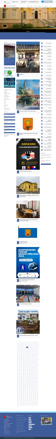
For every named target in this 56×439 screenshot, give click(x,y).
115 (23, 352)
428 (23, 391)
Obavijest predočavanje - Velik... (23, 243)
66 (28, 347)
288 (31, 373)
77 (23, 348)
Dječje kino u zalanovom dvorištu (25, 171)
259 (17, 370)
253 (27, 369)
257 (35, 369)
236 (36, 366)
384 (23, 385)
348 (17, 381)
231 (27, 366)
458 (17, 395)
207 (25, 363)
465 (31, 395)
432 (31, 391)
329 (23, 378)
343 (29, 380)
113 (19, 352)
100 (17, 351)
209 (29, 363)
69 (33, 347)
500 (35, 399)
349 (19, 381)
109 (34, 351)
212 (34, 363)
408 (27, 388)
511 (35, 400)
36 (25, 344)
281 (17, 373)
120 (32, 352)
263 (25, 370)
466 (33, 395)
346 (34, 380)
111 (38, 351)
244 (31, 367)
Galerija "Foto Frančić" (7, 93)
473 (25, 396)
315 (19, 377)
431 (29, 391)
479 (36, 396)
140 (25, 355)
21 (23, 343)
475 (29, 396)
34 (22, 344)
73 (17, 348)
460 (21, 395)
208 (27, 363)
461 (23, 395)
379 (34, 384)
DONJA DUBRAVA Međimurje (28, 35)
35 (23, 344)
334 (32, 378)
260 (19, 370)
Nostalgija (5, 92)
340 (23, 380)
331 (27, 378)
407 (25, 388)
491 (17, 399)
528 (25, 403)
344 (31, 380)
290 (35, 373)
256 (33, 369)
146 (36, 355)
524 (17, 403)
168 (36, 358)
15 (36, 341)
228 (21, 366)
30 (37, 343)
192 (17, 362)
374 (25, 384)
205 (21, 363)
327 (19, 378)
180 (38, 359)
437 (19, 392)
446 (37, 392)
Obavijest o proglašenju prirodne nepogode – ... (21, 417)
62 (22, 347)
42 (34, 344)
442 (29, 392)
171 (21, 359)
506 (25, 400)
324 (36, 377)
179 (36, 359)
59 (17, 347)
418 (25, 389)
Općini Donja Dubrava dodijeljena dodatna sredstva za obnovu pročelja (29, 196)
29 (36, 343)
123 (37, 352)
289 (33, 373)
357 (35, 381)
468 (37, 395)
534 (36, 403)
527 (23, 403)
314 (17, 377)
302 (36, 374)
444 (33, 392)
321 (30, 377)
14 (34, 341)
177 (32, 359)
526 (21, 403)
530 (29, 403)
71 (36, 347)
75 (20, 348)
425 (17, 391)
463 (27, 395)
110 (36, 351)
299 (31, 374)
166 (32, 358)
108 (32, 351)
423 (34, 389)
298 (29, 374)
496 (27, 399)
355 (31, 381)
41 (33, 344)
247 (36, 367)
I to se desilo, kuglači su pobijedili (25, 303)
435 (36, 391)
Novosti (30, 417)
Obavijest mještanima (23, 241)
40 (31, 344)
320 (28, 377)
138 (21, 355)
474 (27, 396)
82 (31, 348)
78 (25, 348)
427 (21, 391)
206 (23, 363)
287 (29, 373)
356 (33, 381)
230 (25, 366)
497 (29, 399)
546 (17, 406)
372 (21, 384)
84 (34, 348)
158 (17, 358)
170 (19, 359)
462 (25, 395)
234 (32, 366)
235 (34, 366)
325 (38, 377)
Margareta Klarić (7, 58)
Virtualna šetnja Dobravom (8, 89)
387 (29, 385)
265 (29, 370)
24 (28, 343)
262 (23, 370)
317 (23, 377)
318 (25, 377)
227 (19, 366)
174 (26, 359)
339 (21, 380)
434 (35, 391)
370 (17, 384)
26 (31, 343)
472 (23, 396)
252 (25, 369)
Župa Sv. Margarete (6, 96)
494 (23, 399)
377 (30, 384)
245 (32, 367)
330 (25, 378)
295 (23, 374)
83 (33, 348)
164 (29, 358)
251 (23, 369)
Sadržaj (51, 1)
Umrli (4, 103)
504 (21, 400)
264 (27, 370)
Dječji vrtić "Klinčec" (6, 99)
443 (31, 392)
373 (23, 384)
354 (29, 381)
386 (27, 385)
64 (25, 347)
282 (19, 373)
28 (34, 343)
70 (35, 347)
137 (19, 355)
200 (32, 362)
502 (17, 400)
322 (32, 377)
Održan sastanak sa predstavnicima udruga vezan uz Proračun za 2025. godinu (29, 220)
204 (19, 363)
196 (25, 362)
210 (31, 363)
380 (36, 384)
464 (29, 395)
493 (21, 399)
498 (31, 399)
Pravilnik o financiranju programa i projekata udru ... (21, 419)
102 (21, 351)
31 (17, 344)
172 (23, 359)
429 (25, 391)
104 (25, 351)
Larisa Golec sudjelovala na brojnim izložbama (28, 111)
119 (30, 352)
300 (33, 374)
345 (32, 380)
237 (17, 367)
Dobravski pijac (6, 105)
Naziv (42, 1)
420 (29, 389)
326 (17, 378)
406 (23, 388)
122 (35, 352)
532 (33, 403)
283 (21, 373)
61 (20, 347)
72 (38, 347)
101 (19, 351)
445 (35, 392)
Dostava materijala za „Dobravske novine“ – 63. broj (29, 335)
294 (21, 374)
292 (17, 374)
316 (21, 377)
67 (30, 347)
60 (19, 347)
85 (36, 348)
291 (36, 373)
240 (23, 367)
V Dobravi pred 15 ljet (7, 109)
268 (35, 370)
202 (36, 362)
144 (32, 355)
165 (30, 358)
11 (30, 341)
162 (25, 358)
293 (19, 374)
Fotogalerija (30, 427)
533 (35, 403)
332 (29, 378)
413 (37, 388)
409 (29, 388)
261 (21, 370)
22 (25, 343)
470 (19, 396)
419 (27, 389)
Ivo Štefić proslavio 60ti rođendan (19, 425)
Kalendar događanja (32, 424)
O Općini (30, 419)
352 (25, 381)
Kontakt (30, 429)
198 (29, 362)
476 (31, 396)
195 (23, 362)
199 (30, 362)
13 (33, 341)
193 (19, 362)
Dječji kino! (21, 74)
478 (35, 396)
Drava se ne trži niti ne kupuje (19, 422)
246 (34, 367)
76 (22, 348)
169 (17, 359)
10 (28, 341)
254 (29, 369)
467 (35, 395)
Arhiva (5, 106)
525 (19, 403)
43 (36, 344)
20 (22, 343)
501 (37, 399)
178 (34, 359)
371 (19, 384)
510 (33, 400)
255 (31, 369)
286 (27, 373)
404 (19, 388)
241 (25, 367)
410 (31, 388)
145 (34, 355)
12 (31, 341)
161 (23, 358)
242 (27, 367)
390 (35, 385)
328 (21, 378)
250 (21, 369)
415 (19, 389)
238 (19, 367)
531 (31, 403)
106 (29, 351)
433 (33, 391)
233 (30, 366)
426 (19, 391)
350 (21, 381)
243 (29, 367)
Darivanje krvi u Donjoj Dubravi (19, 428)
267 (33, 370)
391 (36, 385)
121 (34, 352)
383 (21, 385)
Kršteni (5, 102)
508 (29, 400)
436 (17, 392)
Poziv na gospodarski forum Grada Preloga (27, 279)
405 (21, 388)
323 (34, 377)
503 (19, 400)
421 (31, 389)
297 (27, 374)
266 (31, 370)
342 (27, 380)
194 (21, 362)
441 (27, 392)
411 (33, 388)
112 (17, 352)
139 (23, 355)
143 (30, 355)
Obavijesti (30, 422)
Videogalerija (6, 95)
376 (28, 384)
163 (27, 358)
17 (17, 343)
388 (31, 385)
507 (27, 400)
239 (21, 367)
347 (36, 380)
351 (23, 381)
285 (25, 373)
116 (24, 352)
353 (27, 381)
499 (33, 399)
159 (19, 358)
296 (25, 374)
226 (17, 366)
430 (27, 391)
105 (27, 351)
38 (28, 344)
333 (30, 378)
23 (26, 343)
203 (17, 363)
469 (17, 396)
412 (35, 388)
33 (20, 344)
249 (19, 369)
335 (34, 378)
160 (21, 358)
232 (29, 366)
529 (27, 403)
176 (30, 359)
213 (36, 363)
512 (37, 400)
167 (34, 358)
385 (25, 385)
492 (19, 399)
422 (32, 389)
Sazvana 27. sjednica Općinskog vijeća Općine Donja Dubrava (29, 134)
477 (33, 396)
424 (36, 389)
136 (17, 355)
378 (32, 384)
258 (36, 369)
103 (23, 351)
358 (36, 381)
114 (21, 352)
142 (28, 355)
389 (33, 385)
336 (36, 378)
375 (27, 384)
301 (35, 374)
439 (23, 392)
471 (21, 396)
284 (23, 373)
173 (25, 359)
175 (28, 359)
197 (27, 362)
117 (26, 352)
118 (28, 352)
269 (36, 370)
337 (17, 380)
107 (30, 351)
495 (25, 399)
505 (23, 400)
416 (21, 389)
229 (23, 366)
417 (23, 389)
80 (28, 348)
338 (19, 380)
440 (25, 392)
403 (17, 388)
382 (19, 385)
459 (19, 395)
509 (31, 400)
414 (17, 389)
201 (34, 362)
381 (17, 385)
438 (21, 392)
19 (20, 343)
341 (25, 380)
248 (17, 369)
